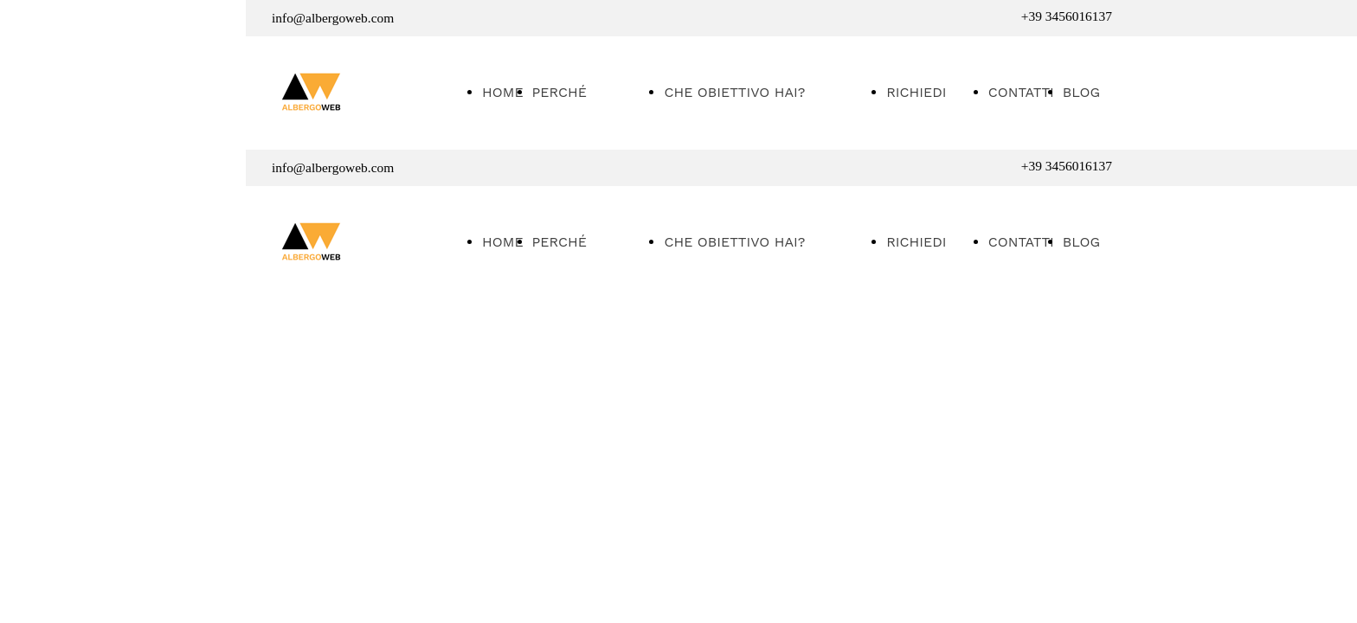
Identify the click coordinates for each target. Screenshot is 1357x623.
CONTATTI (1021, 92)
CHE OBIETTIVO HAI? (734, 92)
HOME (503, 92)
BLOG (1081, 92)
